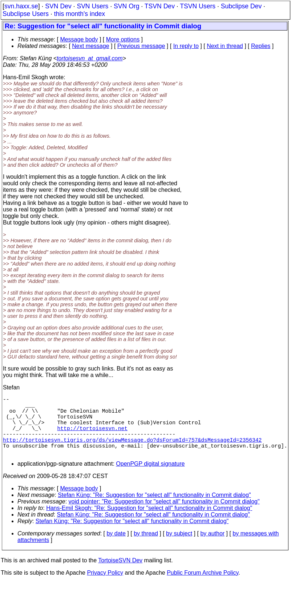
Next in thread (225, 46)
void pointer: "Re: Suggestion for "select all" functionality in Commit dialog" (164, 516)
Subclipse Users (26, 13)
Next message (90, 46)
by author (212, 548)
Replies (260, 46)
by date (115, 548)
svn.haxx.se (21, 6)
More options (123, 39)
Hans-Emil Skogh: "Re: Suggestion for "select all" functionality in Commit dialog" (149, 522)
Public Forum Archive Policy (202, 587)
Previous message (141, 46)
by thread (146, 548)
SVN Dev (58, 6)
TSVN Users (197, 6)
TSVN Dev (160, 6)
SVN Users (92, 6)
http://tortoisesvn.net (92, 436)
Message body (79, 39)
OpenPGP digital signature (150, 478)
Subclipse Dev (241, 6)
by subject (179, 548)
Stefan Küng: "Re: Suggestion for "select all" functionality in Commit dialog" (154, 509)
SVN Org (126, 6)
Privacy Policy (105, 587)
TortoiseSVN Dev (120, 575)
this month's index (79, 13)
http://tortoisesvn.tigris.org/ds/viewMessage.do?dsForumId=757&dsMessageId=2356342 (132, 451)
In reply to (186, 46)
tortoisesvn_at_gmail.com (89, 58)
